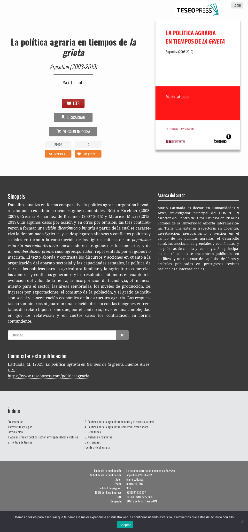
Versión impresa (73, 131)
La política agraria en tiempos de (73, 46)
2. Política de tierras (20, 442)
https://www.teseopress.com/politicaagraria (48, 376)
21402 (58, 144)
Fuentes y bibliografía (97, 447)
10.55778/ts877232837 (140, 497)
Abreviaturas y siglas (20, 426)
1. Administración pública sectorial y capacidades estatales (43, 436)
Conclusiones (93, 442)
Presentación (15, 421)
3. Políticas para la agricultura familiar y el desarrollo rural (119, 421)
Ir (122, 335)
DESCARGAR (73, 117)
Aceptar (125, 525)
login (237, 5)
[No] (242, 521)
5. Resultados (93, 431)
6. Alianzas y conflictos (98, 436)
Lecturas (59, 153)
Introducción (15, 431)
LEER (73, 103)
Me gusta (89, 153)
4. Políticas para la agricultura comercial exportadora (116, 426)
